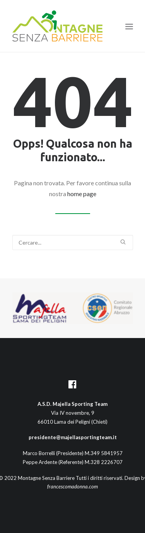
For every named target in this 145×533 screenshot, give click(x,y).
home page (81, 193)
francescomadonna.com (72, 486)
